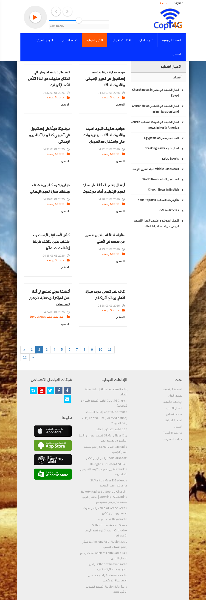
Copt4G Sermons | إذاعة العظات (106, 412)
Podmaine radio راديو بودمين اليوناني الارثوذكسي (107, 578)
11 (110, 349)
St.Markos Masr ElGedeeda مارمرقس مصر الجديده (108, 483)
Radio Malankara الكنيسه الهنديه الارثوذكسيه (106, 589)
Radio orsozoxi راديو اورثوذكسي (106, 458)
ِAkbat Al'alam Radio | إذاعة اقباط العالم (106, 392)
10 (100, 349)
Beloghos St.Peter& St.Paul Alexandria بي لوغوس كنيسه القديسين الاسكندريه (103, 469)
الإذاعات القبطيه (172, 402)
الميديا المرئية (173, 420)
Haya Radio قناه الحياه (112, 519)
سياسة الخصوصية (172, 439)
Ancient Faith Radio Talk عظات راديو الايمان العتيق (103, 555)
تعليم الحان (175, 396)
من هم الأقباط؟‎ (172, 433)
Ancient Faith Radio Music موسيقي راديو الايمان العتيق (104, 544)
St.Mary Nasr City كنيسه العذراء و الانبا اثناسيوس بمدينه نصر (103, 438)
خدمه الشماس (174, 414)
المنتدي (177, 427)
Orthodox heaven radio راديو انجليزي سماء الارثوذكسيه (107, 566)
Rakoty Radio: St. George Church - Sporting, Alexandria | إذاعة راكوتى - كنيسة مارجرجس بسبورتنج (103, 497)
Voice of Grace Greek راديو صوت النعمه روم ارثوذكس (105, 510)
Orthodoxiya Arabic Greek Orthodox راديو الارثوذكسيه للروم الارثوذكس (106, 530)
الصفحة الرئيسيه (172, 389)
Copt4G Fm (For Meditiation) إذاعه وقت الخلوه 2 (104, 420)
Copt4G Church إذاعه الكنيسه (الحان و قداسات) (103, 403)
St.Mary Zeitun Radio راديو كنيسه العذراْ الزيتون (105, 449)
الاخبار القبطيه (174, 408)
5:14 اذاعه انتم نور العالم (111, 429)
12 (25, 357)
